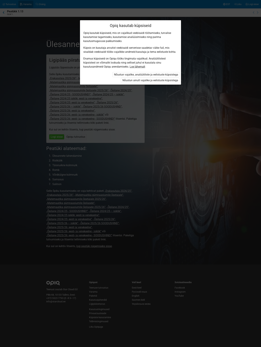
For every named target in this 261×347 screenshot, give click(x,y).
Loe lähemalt (137, 66)
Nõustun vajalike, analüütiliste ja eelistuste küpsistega (146, 74)
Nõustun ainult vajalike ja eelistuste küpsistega (150, 80)
